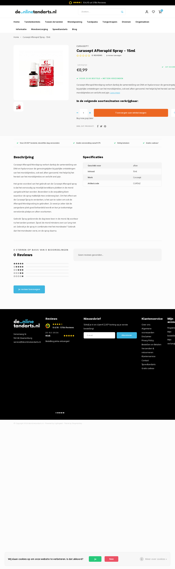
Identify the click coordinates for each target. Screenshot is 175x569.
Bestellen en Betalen (151, 344)
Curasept (83, 46)
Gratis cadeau (148, 368)
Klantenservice (148, 356)
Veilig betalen (121, 143)
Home (17, 22)
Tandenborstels (32, 22)
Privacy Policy (148, 340)
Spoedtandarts (59, 29)
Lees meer (115, 93)
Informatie (21, 29)
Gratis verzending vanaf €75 (86, 143)
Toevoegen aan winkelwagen (130, 113)
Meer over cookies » (156, 559)
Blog (74, 29)
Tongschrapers (109, 22)
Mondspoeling (75, 22)
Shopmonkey (77, 423)
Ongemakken (142, 22)
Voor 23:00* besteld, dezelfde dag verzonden (38, 143)
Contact (145, 360)
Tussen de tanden (54, 22)
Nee (111, 559)
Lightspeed (59, 423)
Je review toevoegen (113, 55)
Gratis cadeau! (150, 143)
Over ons (146, 324)
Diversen (126, 22)
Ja (95, 559)
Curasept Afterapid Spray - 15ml (36, 37)
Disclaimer (146, 336)
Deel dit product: (86, 126)
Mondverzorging (39, 29)
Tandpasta (92, 22)
